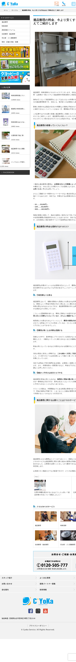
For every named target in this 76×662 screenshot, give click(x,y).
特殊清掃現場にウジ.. (18, 95)
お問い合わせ (19, 584)
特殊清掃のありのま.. (18, 122)
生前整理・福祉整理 (41, 544)
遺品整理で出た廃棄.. (18, 149)
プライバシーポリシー (38, 625)
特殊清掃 (63, 525)
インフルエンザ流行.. (18, 162)
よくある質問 (57, 578)
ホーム (7, 10)
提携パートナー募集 (57, 584)
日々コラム (15, 10)
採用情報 (57, 589)
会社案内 (19, 589)
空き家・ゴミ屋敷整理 (67, 544)
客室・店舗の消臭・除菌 (10, 42)
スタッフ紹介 (19, 578)
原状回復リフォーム (8, 30)
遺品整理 (38, 525)
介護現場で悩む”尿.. (17, 135)
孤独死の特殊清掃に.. (18, 109)
